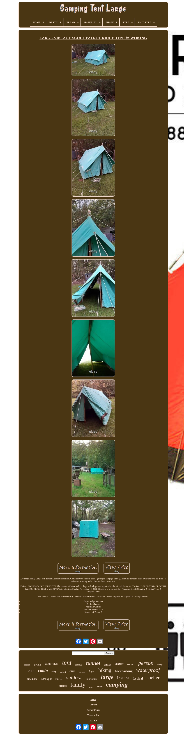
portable (82, 672)
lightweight (91, 679)
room (63, 685)
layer (92, 671)
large (107, 677)
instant (123, 677)
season (27, 664)
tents (30, 670)
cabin (43, 670)
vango (99, 686)
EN (91, 720)
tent (67, 662)
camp (53, 671)
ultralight (46, 678)
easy (159, 664)
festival (138, 678)
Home (93, 699)
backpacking (123, 671)
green (91, 687)
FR (95, 720)
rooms (131, 664)
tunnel (93, 663)
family (77, 684)
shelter (153, 677)
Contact (93, 704)
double (37, 664)
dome (119, 664)
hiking (104, 670)
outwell (63, 672)
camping (117, 684)
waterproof (148, 670)
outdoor (74, 677)
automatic (32, 679)
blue (72, 671)
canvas (107, 664)
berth (58, 678)
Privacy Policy (93, 710)
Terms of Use (93, 715)
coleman (78, 665)
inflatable (52, 664)
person (145, 663)
